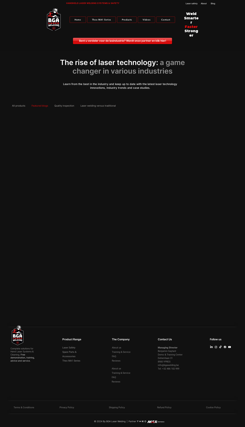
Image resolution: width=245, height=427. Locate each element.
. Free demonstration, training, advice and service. (22, 357)
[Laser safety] (190, 4)
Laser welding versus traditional (98, 105)
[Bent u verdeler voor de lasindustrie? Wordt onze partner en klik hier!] (122, 41)
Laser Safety (68, 347)
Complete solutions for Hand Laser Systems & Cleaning (22, 351)
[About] (205, 4)
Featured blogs (40, 105)
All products (18, 105)
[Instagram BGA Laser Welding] (216, 347)
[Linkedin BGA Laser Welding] (211, 347)
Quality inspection (64, 105)
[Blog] (215, 4)
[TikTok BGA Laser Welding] (220, 347)
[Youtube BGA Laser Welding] (229, 347)
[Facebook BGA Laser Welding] (225, 347)
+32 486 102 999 (170, 368)
